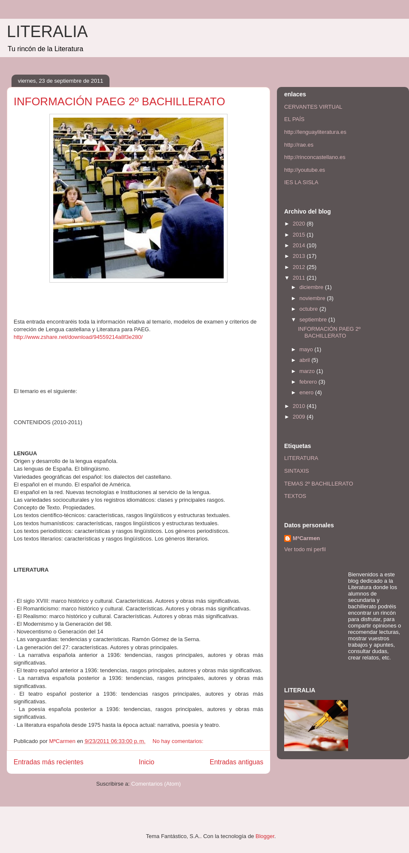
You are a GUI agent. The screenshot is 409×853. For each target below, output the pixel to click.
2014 (300, 245)
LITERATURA (301, 458)
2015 (300, 234)
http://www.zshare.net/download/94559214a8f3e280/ (78, 337)
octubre (310, 309)
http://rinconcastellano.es (315, 157)
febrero (309, 382)
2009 (300, 416)
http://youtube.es (304, 170)
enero (307, 392)
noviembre (313, 298)
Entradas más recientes (49, 762)
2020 (300, 223)
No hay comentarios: (179, 741)
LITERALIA (47, 31)
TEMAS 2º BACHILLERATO (318, 483)
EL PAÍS (294, 119)
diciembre (312, 287)
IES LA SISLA (301, 182)
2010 (300, 406)
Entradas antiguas (236, 762)
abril (305, 360)
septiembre (314, 319)
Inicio (146, 762)
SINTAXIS (296, 471)
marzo (308, 371)
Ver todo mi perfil (305, 549)
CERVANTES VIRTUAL (313, 107)
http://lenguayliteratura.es (315, 132)
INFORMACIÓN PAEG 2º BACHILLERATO (119, 101)
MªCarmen (306, 538)
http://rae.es (299, 145)
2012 (300, 267)
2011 (300, 278)
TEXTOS (295, 496)
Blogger (265, 836)
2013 (300, 256)
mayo (307, 349)
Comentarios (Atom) (156, 784)
